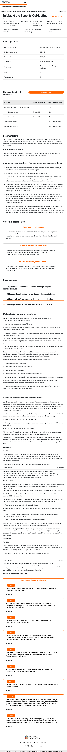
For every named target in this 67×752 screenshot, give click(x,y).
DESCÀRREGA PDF (57, 16)
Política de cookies (32, 742)
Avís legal (22, 742)
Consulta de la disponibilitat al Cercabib (33, 580)
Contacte (43, 742)
